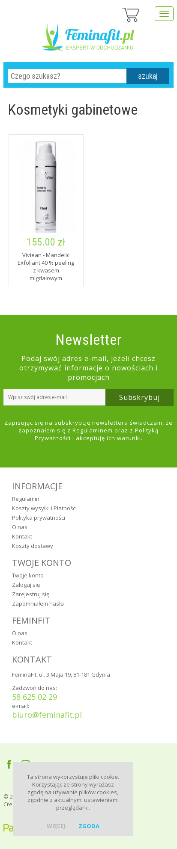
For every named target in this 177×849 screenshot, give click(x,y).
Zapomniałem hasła (38, 603)
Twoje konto (28, 575)
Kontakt (22, 536)
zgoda (88, 826)
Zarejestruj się (30, 594)
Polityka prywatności (38, 517)
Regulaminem (92, 430)
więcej (56, 826)
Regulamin (25, 499)
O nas (19, 527)
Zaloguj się (26, 585)
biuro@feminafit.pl (47, 715)
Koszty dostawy (32, 546)
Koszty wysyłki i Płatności (44, 508)
